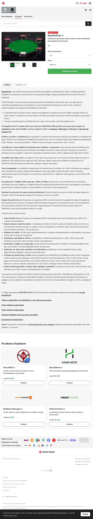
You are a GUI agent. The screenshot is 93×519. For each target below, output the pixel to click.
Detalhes (7, 85)
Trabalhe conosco (81, 464)
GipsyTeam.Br (15, 459)
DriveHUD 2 (9, 367)
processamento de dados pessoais (52, 513)
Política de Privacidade (9, 487)
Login (83, 3)
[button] (9, 65)
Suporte (44, 470)
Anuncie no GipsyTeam (83, 461)
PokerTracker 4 (57, 408)
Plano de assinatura (54, 51)
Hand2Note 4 (55, 367)
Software (18, 16)
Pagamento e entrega (10, 442)
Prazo (50, 60)
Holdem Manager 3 (12, 408)
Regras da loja (7, 439)
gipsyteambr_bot (9, 496)
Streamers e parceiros (82, 459)
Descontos (28, 16)
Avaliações (20, 84)
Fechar (85, 514)
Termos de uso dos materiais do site (14, 503)
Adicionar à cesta (69, 71)
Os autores (5, 490)
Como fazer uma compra (11, 445)
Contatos (5, 477)
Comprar (23, 383)
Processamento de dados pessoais (13, 484)
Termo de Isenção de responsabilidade (14, 480)
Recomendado (7, 16)
